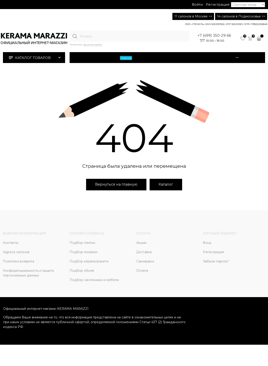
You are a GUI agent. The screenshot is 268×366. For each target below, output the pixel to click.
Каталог (166, 184)
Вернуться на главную (116, 184)
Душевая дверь (92, 44)
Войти (197, 4)
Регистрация (217, 4)
